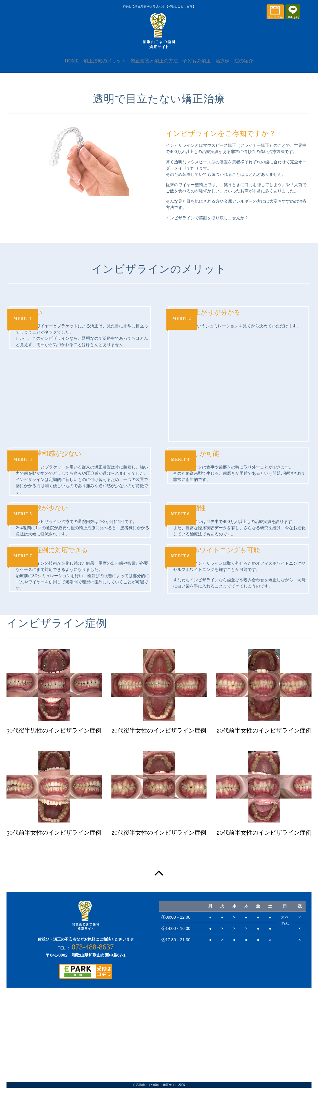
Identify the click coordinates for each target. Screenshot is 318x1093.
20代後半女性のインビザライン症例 (158, 735)
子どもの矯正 (198, 65)
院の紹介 (252, 65)
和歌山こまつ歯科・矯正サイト (157, 1090)
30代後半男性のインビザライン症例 (54, 735)
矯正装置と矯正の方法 (152, 65)
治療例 (227, 65)
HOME (63, 65)
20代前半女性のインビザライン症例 (264, 735)
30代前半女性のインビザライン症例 (54, 837)
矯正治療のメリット (99, 65)
